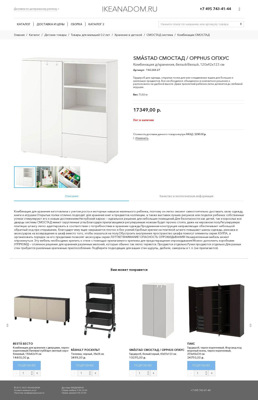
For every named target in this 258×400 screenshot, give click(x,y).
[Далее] (250, 325)
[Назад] (8, 325)
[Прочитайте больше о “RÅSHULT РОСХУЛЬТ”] (85, 365)
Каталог (34, 35)
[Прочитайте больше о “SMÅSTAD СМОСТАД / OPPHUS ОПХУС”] (143, 365)
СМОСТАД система (160, 35)
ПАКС (191, 343)
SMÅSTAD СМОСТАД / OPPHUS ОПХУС (156, 350)
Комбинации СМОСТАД (193, 35)
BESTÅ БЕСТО (23, 343)
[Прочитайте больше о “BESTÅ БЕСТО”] (27, 365)
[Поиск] (241, 24)
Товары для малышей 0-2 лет (90, 35)
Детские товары (55, 35)
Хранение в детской (128, 35)
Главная (19, 35)
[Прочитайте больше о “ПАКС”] (201, 365)
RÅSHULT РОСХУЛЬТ (85, 350)
